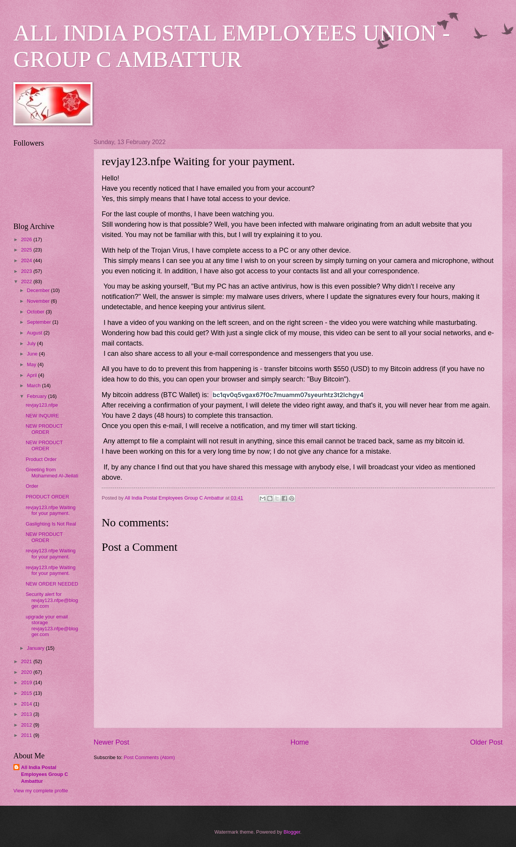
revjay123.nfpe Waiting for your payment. (51, 510)
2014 (27, 704)
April (32, 375)
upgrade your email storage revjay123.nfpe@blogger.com (52, 625)
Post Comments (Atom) (149, 757)
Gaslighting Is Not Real (51, 524)
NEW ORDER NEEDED (52, 584)
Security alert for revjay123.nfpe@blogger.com (52, 600)
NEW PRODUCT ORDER (44, 429)
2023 (27, 271)
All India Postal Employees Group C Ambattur (44, 774)
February (37, 396)
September (39, 322)
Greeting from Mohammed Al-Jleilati (52, 472)
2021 (27, 661)
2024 (27, 260)
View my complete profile (40, 790)
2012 (27, 725)
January (36, 648)
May (32, 364)
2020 (27, 672)
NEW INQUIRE (42, 416)
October (36, 312)
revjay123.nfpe (42, 405)
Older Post (486, 742)
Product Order (41, 459)
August (35, 333)
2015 (27, 693)
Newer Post (111, 742)
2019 (27, 682)
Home (299, 742)
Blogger (292, 832)
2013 (27, 714)
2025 (27, 250)
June (33, 354)
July (32, 343)
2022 (27, 281)
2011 (27, 735)
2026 (27, 239)
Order (32, 486)
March (34, 385)
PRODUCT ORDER (47, 497)
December (39, 290)
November (39, 301)
